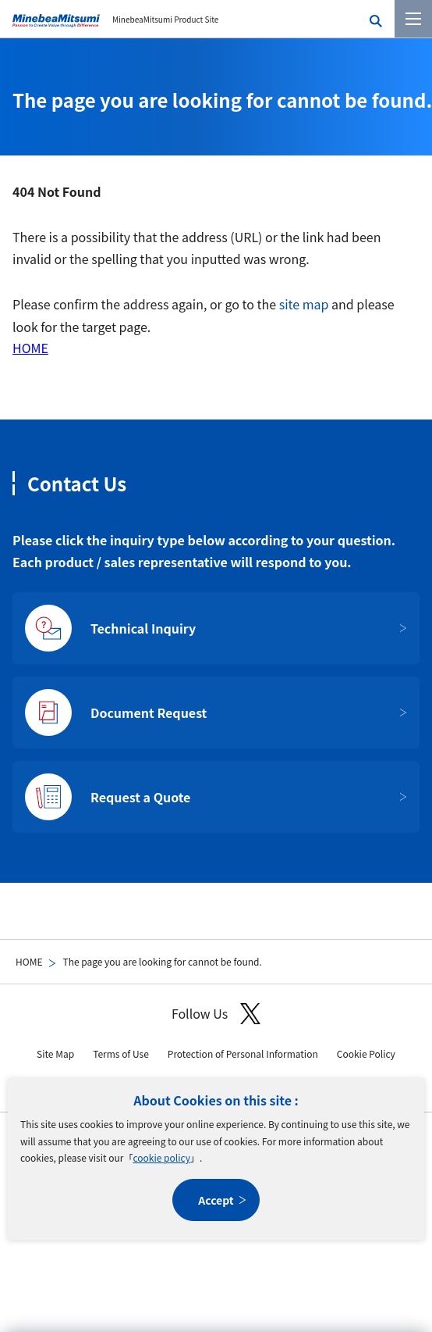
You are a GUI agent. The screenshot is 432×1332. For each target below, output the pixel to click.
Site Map (55, 1053)
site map (304, 304)
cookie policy (161, 1157)
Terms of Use (121, 1053)
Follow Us (216, 1013)
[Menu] (413, 18)
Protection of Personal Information (243, 1053)
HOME (29, 961)
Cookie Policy (366, 1053)
